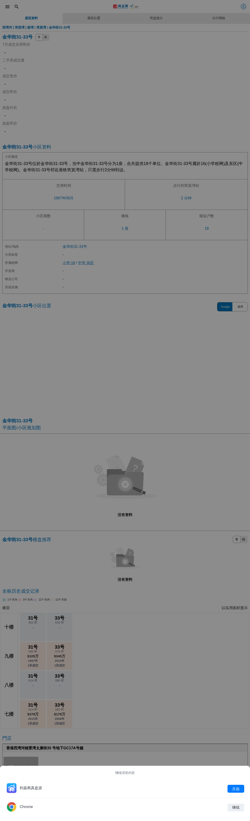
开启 (236, 789)
